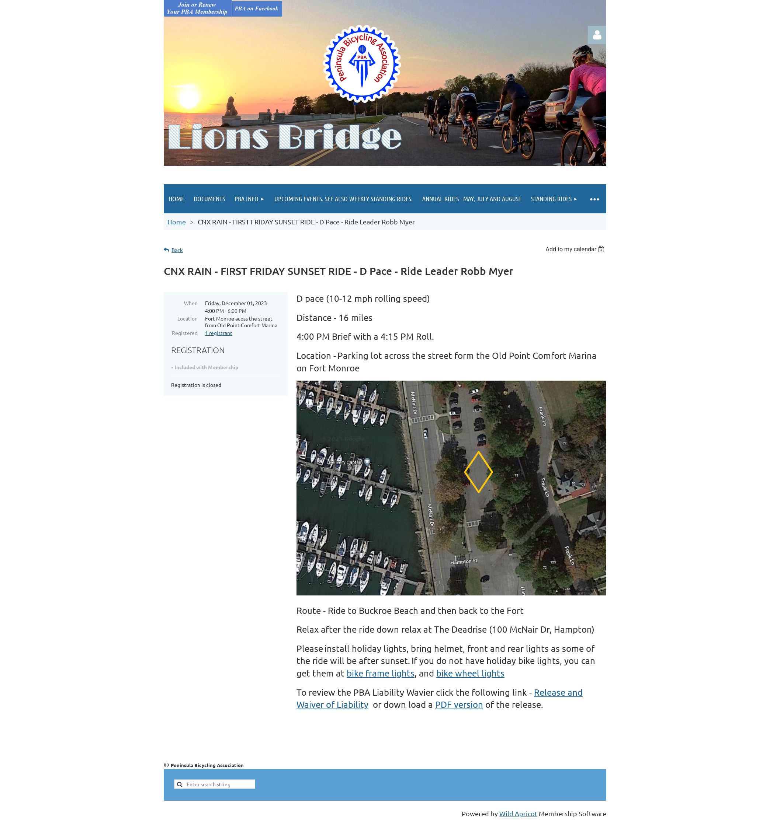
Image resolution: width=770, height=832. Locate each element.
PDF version (459, 704)
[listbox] (575, 249)
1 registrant (218, 332)
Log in (597, 35)
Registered (185, 332)
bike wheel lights (470, 673)
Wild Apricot (518, 813)
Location (187, 318)
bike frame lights (381, 673)
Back (177, 250)
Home (176, 222)
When (191, 303)
